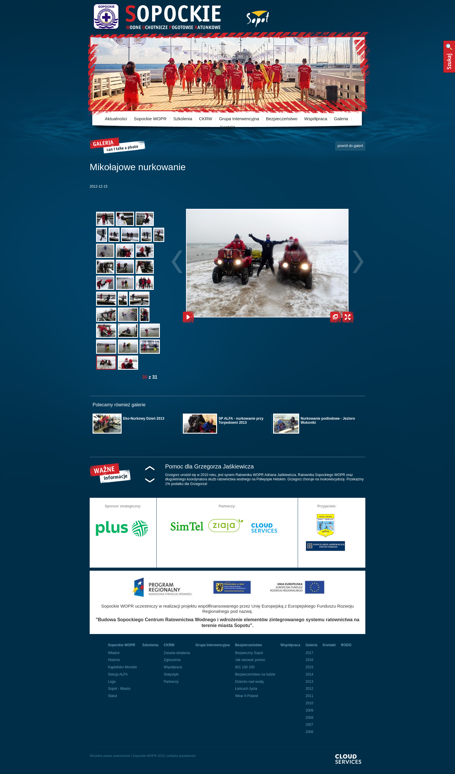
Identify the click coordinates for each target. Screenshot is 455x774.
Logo (112, 682)
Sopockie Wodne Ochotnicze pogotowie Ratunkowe (157, 16)
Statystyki (171, 674)
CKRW (205, 118)
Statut (112, 696)
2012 (309, 689)
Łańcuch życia (246, 689)
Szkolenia (182, 118)
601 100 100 (244, 667)
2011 (309, 696)
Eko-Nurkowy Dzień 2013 (143, 418)
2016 (309, 660)
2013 (309, 682)
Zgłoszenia (172, 660)
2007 (309, 725)
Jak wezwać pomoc (250, 660)
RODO (346, 645)
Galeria (341, 118)
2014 (309, 674)
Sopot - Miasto (119, 689)
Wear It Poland (246, 696)
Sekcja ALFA (118, 674)
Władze (114, 653)
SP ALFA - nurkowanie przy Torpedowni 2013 (241, 420)
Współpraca (315, 118)
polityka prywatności (181, 755)
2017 (309, 653)
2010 (309, 703)
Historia (114, 660)
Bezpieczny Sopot (249, 653)
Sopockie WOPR (150, 118)
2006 (309, 732)
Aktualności (116, 118)
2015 (309, 667)
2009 (309, 710)
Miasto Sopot (258, 17)
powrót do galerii (350, 146)
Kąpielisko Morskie (122, 667)
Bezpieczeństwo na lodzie (255, 674)
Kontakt (227, 127)
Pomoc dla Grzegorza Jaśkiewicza (209, 466)
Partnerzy (171, 682)
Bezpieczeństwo (281, 118)
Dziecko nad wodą (249, 682)
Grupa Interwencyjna (239, 118)
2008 (309, 718)
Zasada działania (177, 653)
